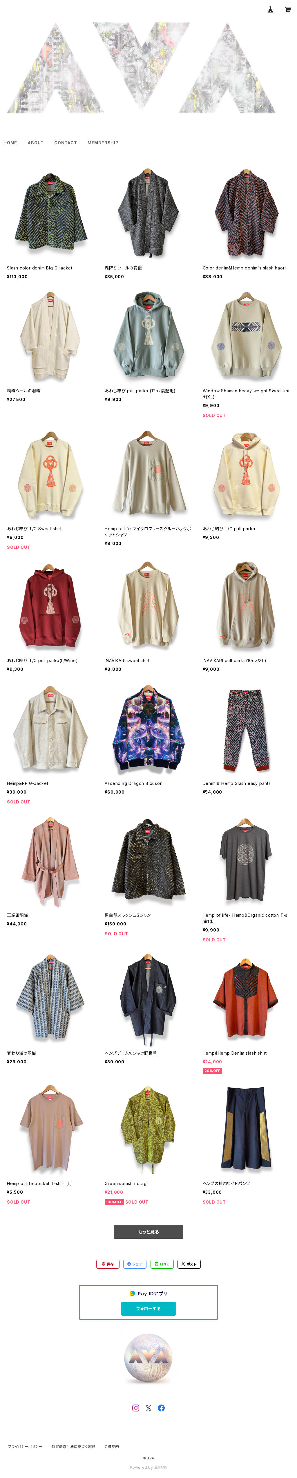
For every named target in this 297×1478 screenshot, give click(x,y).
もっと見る (148, 1232)
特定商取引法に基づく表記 (73, 1446)
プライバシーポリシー (25, 1446)
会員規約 (111, 1446)
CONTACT (65, 142)
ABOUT (36, 142)
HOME (10, 142)
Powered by (148, 1467)
